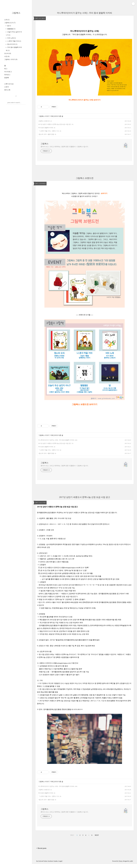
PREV (72, 835)
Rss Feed (38, 861)
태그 (5, 68)
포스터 (7, 53)
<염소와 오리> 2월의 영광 (46, 134)
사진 (6, 56)
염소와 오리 (12, 44)
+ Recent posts (41, 848)
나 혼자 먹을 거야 (14, 41)
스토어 (6, 87)
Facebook (50, 861)
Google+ (60, 861)
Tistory (120, 861)
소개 (6, 19)
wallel (131, 861)
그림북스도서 (9, 22)
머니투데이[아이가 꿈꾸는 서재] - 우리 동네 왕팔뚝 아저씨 (84, 13)
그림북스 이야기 (10, 59)
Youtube (55, 861)
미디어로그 (8, 71)
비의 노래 (11, 38)
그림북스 (16, 13)
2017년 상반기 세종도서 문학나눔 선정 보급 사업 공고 (54, 124)
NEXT (97, 835)
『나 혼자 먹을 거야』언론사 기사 (48, 131)
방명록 (6, 77)
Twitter (45, 861)
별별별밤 (11, 29)
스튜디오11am (9, 84)
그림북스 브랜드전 (44, 121)
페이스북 (7, 90)
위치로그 (7, 74)
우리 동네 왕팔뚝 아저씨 (45, 127)
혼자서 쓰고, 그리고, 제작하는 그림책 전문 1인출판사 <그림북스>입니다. (64, 146)
